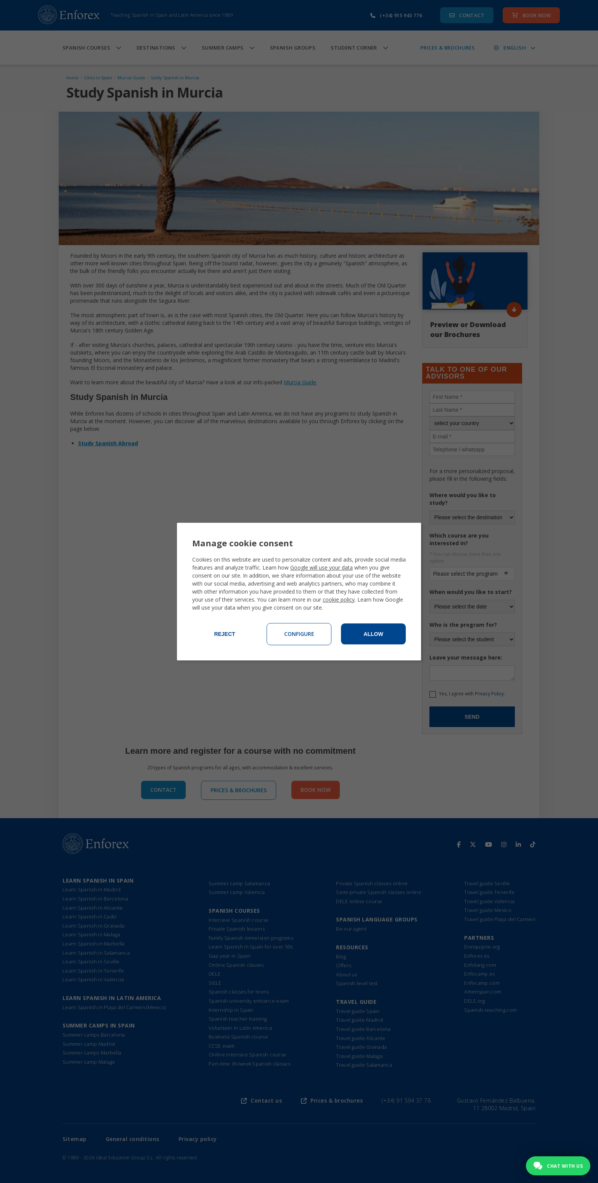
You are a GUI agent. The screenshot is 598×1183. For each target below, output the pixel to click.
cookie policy (339, 599)
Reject (224, 634)
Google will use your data (321, 567)
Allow (373, 634)
